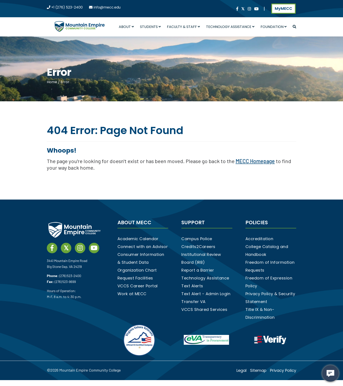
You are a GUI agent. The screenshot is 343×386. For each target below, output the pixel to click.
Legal (241, 370)
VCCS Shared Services (204, 309)
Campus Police (196, 238)
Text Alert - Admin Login (205, 293)
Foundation (274, 26)
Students (150, 26)
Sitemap (258, 370)
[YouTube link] (256, 9)
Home (52, 81)
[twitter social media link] (243, 9)
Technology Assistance (230, 26)
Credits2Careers (198, 246)
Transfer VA (193, 301)
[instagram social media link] (249, 9)
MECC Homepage (255, 161)
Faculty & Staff (183, 26)
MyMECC (283, 8)
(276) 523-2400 (70, 276)
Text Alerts (192, 286)
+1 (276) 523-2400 (66, 7)
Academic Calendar (138, 238)
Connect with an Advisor (142, 246)
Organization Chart (137, 270)
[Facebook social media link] (237, 9)
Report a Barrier (197, 270)
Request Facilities (135, 278)
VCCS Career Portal (137, 286)
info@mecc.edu (107, 7)
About (126, 26)
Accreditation (259, 238)
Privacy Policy (283, 370)
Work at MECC (132, 293)
